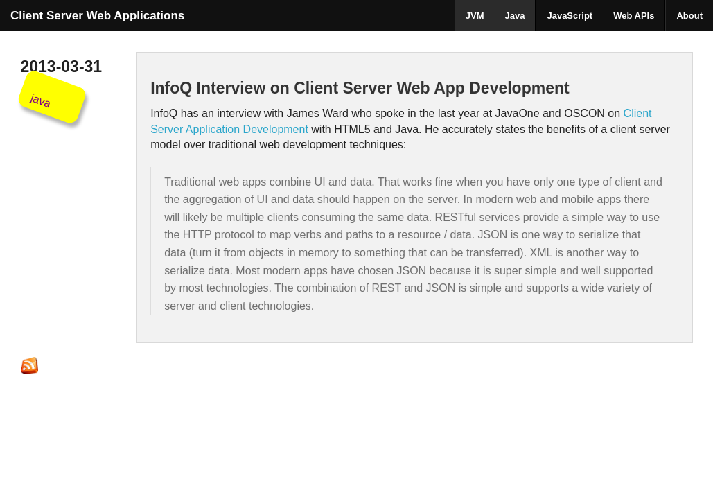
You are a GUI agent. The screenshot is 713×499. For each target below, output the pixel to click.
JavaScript (569, 15)
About (689, 15)
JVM (475, 15)
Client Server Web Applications (97, 15)
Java (515, 15)
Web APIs (633, 15)
